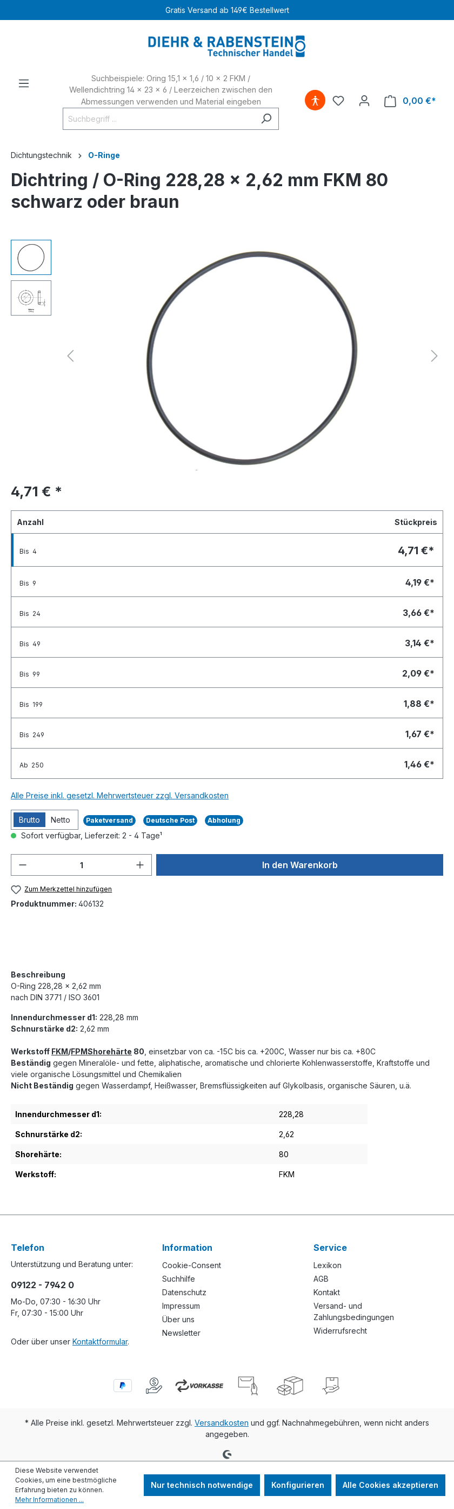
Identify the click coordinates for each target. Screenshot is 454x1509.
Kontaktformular (100, 1341)
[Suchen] (266, 119)
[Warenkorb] (410, 101)
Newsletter (181, 1332)
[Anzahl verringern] (22, 865)
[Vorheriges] (70, 355)
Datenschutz (184, 1292)
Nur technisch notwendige (202, 1485)
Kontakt (326, 1292)
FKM (59, 1051)
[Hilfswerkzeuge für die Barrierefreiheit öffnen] (315, 100)
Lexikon (327, 1265)
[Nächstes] (434, 355)
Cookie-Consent (191, 1265)
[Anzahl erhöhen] (140, 865)
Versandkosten (222, 1422)
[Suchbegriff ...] (158, 119)
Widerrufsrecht (340, 1330)
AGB (321, 1278)
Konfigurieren (297, 1485)
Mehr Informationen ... (49, 1499)
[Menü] (24, 83)
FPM (79, 1051)
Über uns (178, 1319)
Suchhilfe (178, 1278)
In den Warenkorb (300, 865)
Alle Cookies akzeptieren (390, 1485)
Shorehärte (110, 1051)
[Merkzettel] (338, 100)
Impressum (181, 1305)
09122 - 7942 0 (42, 1285)
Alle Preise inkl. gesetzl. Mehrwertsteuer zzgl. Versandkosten (120, 795)
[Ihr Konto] (364, 100)
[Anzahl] (81, 865)
